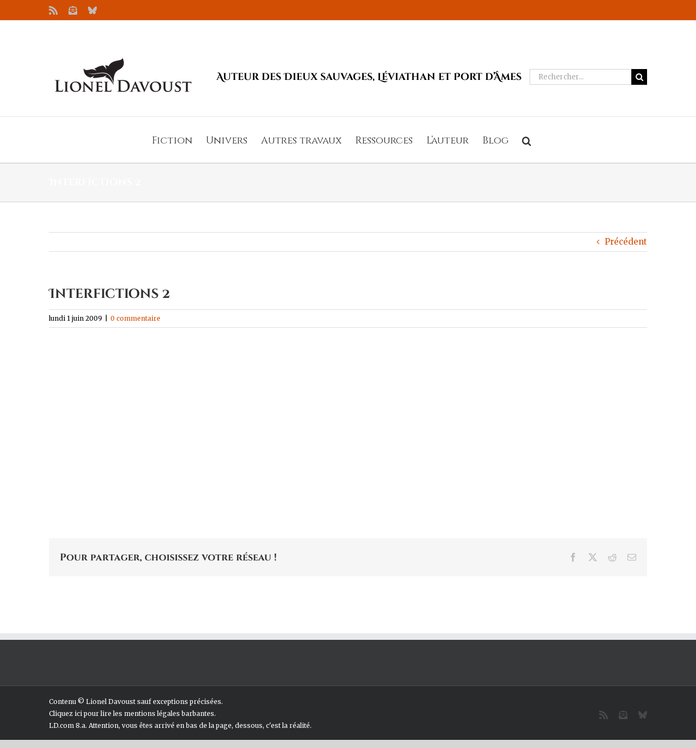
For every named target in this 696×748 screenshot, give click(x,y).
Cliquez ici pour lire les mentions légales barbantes (131, 713)
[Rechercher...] (580, 77)
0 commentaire (135, 318)
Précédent (626, 241)
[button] (526, 140)
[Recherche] (639, 77)
